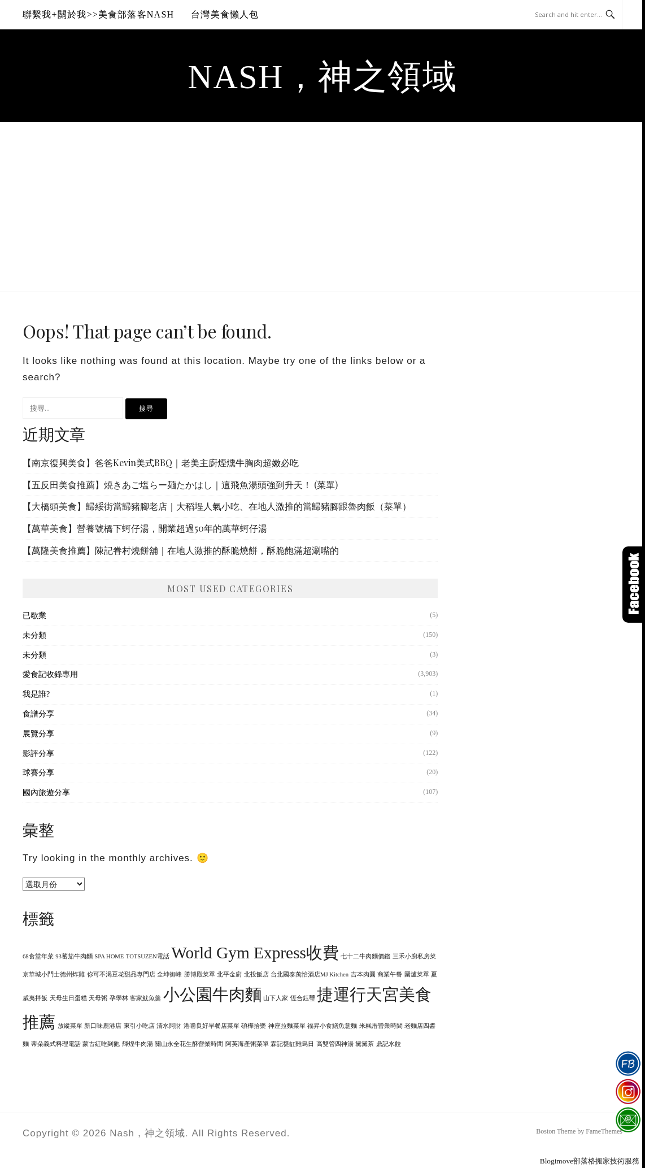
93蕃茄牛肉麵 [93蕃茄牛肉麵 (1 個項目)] (74, 956)
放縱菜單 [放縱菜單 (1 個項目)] (70, 1026)
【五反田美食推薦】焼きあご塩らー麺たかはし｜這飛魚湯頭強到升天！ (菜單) (180, 484)
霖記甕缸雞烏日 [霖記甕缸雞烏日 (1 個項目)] (292, 1044)
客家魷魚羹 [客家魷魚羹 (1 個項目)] (145, 998)
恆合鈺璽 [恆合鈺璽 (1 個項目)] (302, 998)
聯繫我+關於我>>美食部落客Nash (98, 14)
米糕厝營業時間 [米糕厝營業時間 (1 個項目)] (381, 1026)
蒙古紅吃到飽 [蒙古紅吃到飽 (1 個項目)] (101, 1044)
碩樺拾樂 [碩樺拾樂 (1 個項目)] (253, 1026)
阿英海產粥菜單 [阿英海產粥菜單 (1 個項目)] (247, 1044)
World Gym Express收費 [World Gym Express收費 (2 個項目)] (255, 953)
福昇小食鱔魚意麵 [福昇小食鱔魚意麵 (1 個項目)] (332, 1026)
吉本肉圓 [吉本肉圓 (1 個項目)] (363, 974)
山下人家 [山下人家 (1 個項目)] (275, 998)
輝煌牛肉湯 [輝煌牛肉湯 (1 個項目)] (137, 1044)
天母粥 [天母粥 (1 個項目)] (98, 998)
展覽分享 (38, 734)
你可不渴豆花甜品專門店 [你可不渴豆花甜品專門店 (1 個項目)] (121, 974)
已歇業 (34, 615)
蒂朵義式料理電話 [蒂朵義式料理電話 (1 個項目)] (56, 1044)
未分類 (34, 635)
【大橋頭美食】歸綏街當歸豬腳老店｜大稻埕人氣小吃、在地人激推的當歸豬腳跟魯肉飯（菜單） (217, 506)
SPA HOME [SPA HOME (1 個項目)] (109, 956)
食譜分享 (38, 714)
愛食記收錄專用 (50, 674)
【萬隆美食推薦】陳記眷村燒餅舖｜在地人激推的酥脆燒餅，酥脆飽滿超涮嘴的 (181, 550)
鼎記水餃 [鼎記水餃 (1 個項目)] (388, 1044)
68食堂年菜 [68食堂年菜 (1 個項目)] (38, 956)
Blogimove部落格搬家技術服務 (589, 1161)
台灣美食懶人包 (225, 14)
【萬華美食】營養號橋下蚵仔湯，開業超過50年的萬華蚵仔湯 (145, 528)
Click (633, 584)
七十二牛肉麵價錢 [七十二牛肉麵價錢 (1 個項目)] (365, 956)
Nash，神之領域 (322, 76)
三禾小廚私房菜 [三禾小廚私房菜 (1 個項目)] (414, 956)
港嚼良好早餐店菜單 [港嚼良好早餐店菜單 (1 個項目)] (211, 1026)
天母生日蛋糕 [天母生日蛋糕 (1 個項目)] (68, 998)
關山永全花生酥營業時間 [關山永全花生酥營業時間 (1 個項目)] (189, 1044)
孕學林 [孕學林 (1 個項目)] (119, 998)
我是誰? (36, 694)
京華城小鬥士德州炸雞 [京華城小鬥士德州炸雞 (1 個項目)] (54, 974)
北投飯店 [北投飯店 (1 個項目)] (256, 974)
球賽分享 (38, 772)
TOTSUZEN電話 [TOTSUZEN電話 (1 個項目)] (147, 956)
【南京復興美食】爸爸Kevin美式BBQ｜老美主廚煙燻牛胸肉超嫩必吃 (161, 462)
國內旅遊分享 (46, 792)
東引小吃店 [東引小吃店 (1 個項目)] (139, 1026)
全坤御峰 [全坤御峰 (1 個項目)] (169, 974)
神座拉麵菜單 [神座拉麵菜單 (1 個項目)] (287, 1026)
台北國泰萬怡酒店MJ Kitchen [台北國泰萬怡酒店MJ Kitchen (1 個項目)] (309, 974)
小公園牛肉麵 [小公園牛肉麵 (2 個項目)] (212, 994)
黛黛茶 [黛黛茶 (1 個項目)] (364, 1044)
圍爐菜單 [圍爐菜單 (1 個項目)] (416, 974)
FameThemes (604, 1131)
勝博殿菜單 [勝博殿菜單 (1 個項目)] (199, 974)
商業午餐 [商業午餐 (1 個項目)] (389, 974)
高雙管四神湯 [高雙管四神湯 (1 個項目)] (335, 1044)
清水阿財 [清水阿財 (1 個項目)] (168, 1026)
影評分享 (38, 753)
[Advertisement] (322, 207)
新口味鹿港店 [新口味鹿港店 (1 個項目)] (102, 1026)
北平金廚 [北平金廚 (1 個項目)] (229, 974)
